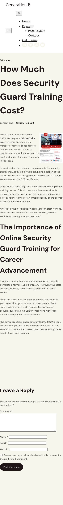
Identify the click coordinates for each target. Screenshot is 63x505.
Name (4, 440)
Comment (6, 411)
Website (4, 452)
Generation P (18, 4)
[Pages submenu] (32, 26)
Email (4, 446)
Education (5, 60)
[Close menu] (19, 13)
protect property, (18, 194)
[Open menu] (9, 30)
